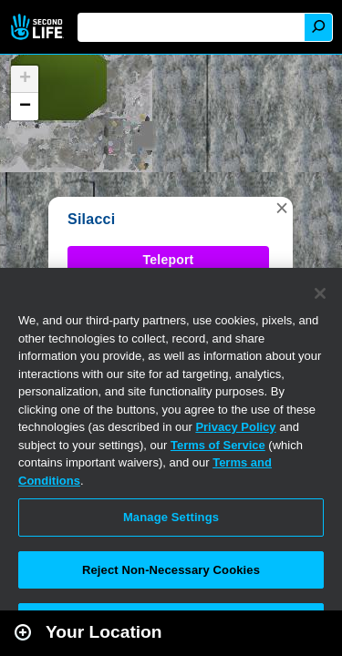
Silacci (91, 219)
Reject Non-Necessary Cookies (171, 570)
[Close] (320, 293)
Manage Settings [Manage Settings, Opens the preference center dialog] (171, 517)
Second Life (38, 27)
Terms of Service (218, 445)
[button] (282, 208)
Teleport (168, 259)
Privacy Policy (235, 427)
